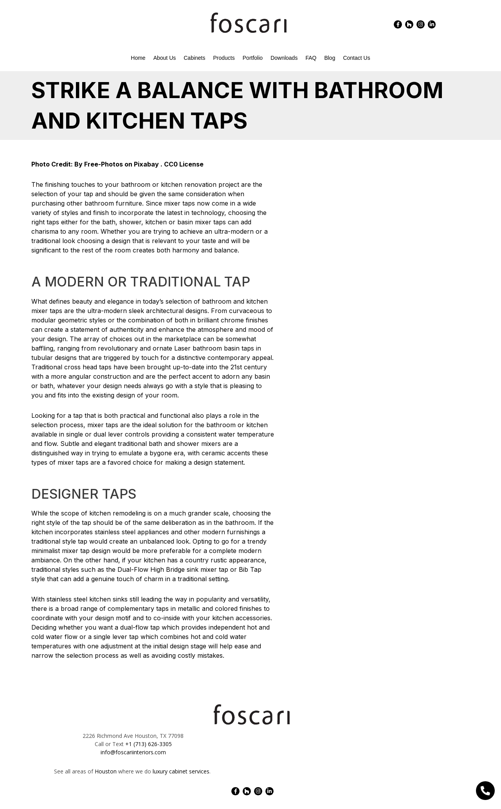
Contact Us (356, 58)
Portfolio (253, 58)
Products (224, 58)
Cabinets (194, 58)
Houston (106, 771)
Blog (329, 58)
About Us (164, 58)
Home (138, 58)
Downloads (283, 58)
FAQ (310, 58)
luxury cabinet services (181, 771)
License (191, 164)
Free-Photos (103, 164)
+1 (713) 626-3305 (148, 744)
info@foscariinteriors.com (133, 752)
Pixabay (146, 164)
